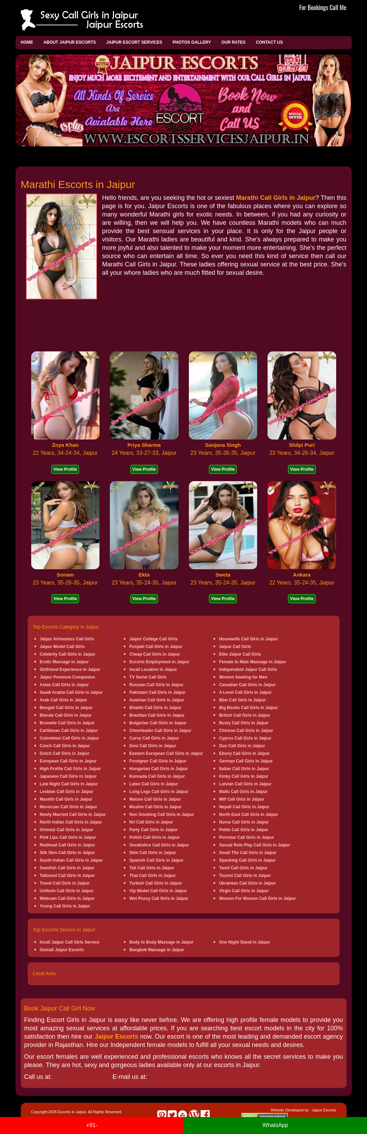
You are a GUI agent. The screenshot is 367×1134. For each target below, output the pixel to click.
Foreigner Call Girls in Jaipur (157, 761)
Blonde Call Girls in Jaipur (66, 715)
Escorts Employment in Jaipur (159, 661)
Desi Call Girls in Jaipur (152, 745)
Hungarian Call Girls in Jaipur (158, 768)
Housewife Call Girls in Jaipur (248, 639)
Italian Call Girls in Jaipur (244, 768)
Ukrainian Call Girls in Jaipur (247, 883)
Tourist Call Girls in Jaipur (245, 875)
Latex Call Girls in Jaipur (153, 784)
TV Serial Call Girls (147, 677)
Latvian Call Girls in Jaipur (245, 784)
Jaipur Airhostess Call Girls (67, 639)
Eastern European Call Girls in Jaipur (166, 753)
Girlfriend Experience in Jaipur (70, 669)
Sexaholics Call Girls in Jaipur (159, 845)
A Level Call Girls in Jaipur (245, 692)
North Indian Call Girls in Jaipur (71, 822)
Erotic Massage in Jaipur (64, 661)
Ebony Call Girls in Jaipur (244, 753)
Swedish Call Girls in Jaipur (67, 868)
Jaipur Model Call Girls (62, 646)
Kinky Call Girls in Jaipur (243, 776)
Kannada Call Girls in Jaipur (157, 776)
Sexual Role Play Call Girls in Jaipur (254, 845)
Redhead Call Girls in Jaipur (67, 845)
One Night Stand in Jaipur (244, 942)
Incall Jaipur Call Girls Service (69, 942)
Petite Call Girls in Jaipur (243, 829)
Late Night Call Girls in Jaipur (69, 784)
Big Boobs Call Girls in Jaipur (248, 707)
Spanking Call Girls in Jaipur (247, 860)
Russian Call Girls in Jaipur (156, 684)
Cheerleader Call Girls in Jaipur (160, 730)
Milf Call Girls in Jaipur (241, 799)
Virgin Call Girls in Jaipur (244, 890)
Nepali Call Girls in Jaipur (244, 806)
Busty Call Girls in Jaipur (244, 723)
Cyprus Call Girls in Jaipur (245, 738)
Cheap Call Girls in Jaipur (154, 654)
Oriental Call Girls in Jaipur (67, 829)
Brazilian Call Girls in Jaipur (156, 715)
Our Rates (233, 42)
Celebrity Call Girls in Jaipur (68, 654)
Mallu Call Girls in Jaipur (243, 791)
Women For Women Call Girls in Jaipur (257, 898)
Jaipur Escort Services (134, 42)
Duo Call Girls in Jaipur (242, 745)
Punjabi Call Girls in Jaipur (155, 646)
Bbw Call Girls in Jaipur (242, 700)
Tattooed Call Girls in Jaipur (67, 875)
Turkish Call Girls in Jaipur (155, 883)
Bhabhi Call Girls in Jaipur (155, 707)
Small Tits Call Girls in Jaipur (248, 852)
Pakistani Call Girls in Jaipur (157, 692)
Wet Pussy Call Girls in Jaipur (158, 898)
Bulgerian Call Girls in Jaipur (157, 723)
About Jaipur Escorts (70, 42)
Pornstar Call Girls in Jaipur (246, 837)
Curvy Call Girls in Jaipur (154, 738)
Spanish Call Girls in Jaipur (156, 860)
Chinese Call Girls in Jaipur (246, 730)
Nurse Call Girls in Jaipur (244, 822)
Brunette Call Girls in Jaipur (67, 723)
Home (27, 42)
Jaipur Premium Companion (67, 677)
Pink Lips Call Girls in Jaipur (68, 837)
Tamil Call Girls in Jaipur (243, 868)
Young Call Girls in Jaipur (65, 906)
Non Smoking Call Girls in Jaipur (161, 814)
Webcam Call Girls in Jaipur (67, 898)
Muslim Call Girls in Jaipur (155, 806)
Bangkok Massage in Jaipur (156, 949)
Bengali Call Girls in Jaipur (66, 707)
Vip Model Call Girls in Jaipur (158, 890)
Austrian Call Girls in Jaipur (156, 700)
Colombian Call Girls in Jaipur (69, 738)
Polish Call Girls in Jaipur (154, 837)
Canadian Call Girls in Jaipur (247, 684)
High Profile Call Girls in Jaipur (70, 768)
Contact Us (269, 42)
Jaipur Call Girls (235, 646)
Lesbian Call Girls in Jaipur (67, 791)
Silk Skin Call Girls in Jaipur (67, 852)
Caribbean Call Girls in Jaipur (69, 730)
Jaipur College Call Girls (153, 639)
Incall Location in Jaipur (153, 669)
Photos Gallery (192, 42)
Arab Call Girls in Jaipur (63, 700)
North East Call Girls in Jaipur (248, 814)
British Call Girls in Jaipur (244, 715)
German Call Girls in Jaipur (246, 761)
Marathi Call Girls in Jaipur (275, 197)
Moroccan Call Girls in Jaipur (68, 806)
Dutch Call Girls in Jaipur (64, 753)
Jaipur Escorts (116, 1036)
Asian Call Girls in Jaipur (64, 684)
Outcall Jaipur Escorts (62, 949)
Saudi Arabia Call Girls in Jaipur (71, 692)
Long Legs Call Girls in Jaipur (158, 791)
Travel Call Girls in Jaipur (65, 883)
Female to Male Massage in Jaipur (252, 661)
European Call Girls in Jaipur (68, 761)
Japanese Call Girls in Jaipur (68, 776)
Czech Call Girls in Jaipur (65, 745)
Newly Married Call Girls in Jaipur (73, 814)
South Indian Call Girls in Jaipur (71, 860)
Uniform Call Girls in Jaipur (67, 890)
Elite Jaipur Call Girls (240, 654)
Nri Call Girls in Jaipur (151, 822)
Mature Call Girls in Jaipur (155, 799)
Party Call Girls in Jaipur (153, 829)
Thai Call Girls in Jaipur (152, 875)
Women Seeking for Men (243, 677)
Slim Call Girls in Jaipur (152, 852)
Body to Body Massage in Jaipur (161, 942)
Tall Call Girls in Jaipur (151, 868)
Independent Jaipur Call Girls (248, 669)
